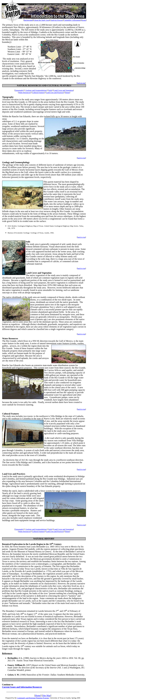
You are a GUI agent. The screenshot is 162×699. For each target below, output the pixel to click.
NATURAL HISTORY (43, 539)
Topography (19, 90)
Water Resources (24, 92)
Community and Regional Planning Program (33, 698)
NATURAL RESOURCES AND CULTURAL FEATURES (44, 85)
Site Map (46, 695)
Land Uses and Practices (55, 92)
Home (84, 20)
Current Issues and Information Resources (22, 687)
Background (28, 20)
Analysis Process (57, 20)
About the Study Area (41, 20)
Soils (50, 90)
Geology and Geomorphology (36, 90)
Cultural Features (38, 92)
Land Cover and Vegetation (63, 90)
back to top (81, 83)
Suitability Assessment (72, 20)
